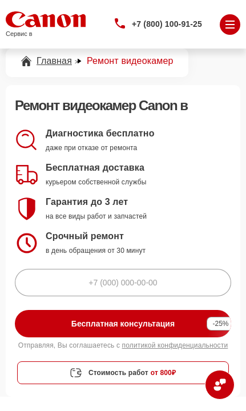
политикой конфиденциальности (175, 345)
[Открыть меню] (230, 24)
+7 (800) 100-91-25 (167, 24)
